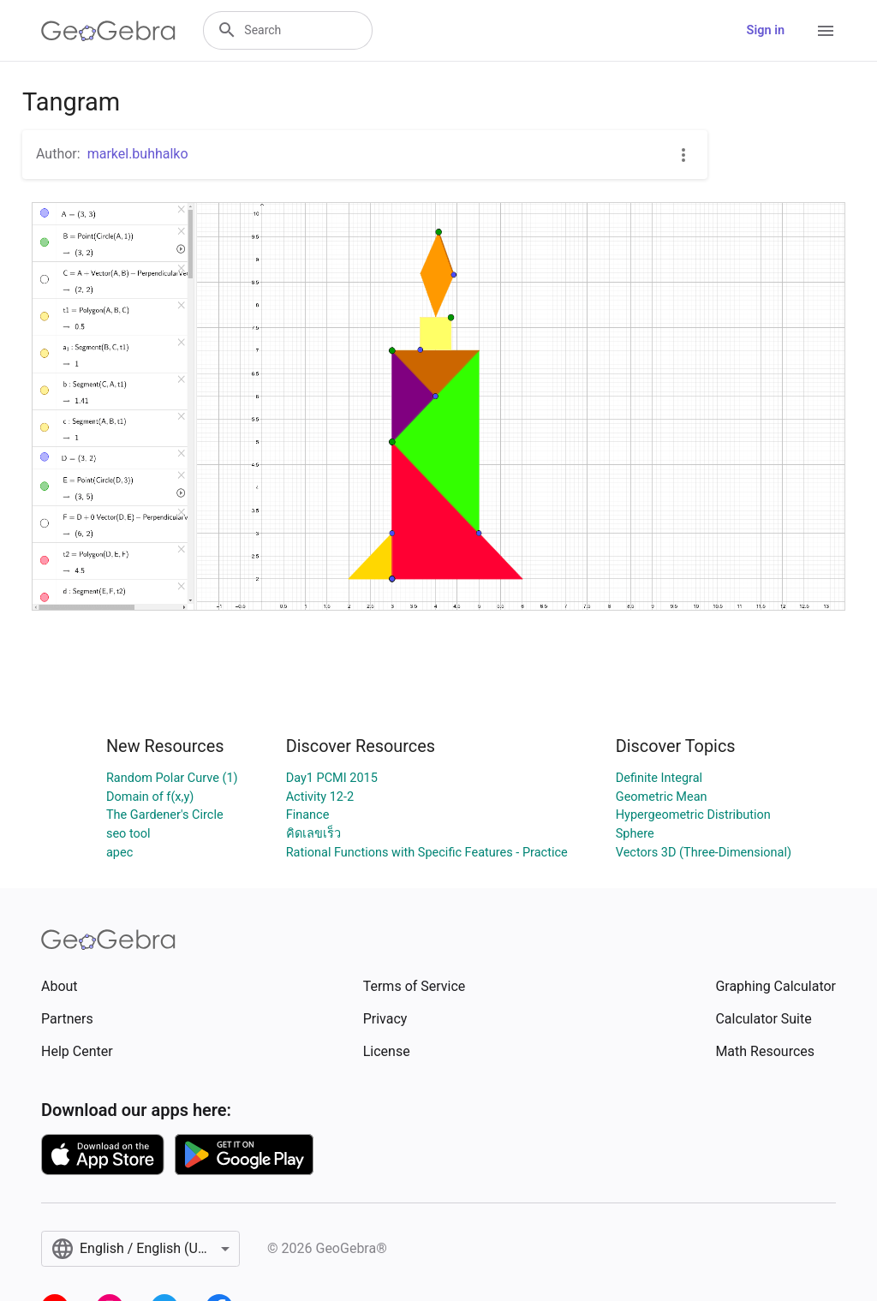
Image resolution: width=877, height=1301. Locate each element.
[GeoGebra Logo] (108, 31)
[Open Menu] (825, 31)
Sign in (766, 30)
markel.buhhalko (137, 154)
